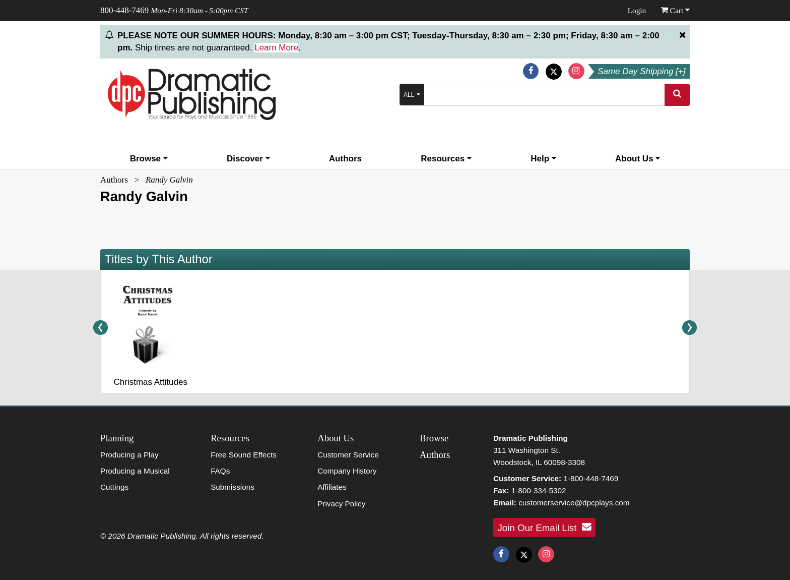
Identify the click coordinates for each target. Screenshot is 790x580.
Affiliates (332, 487)
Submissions (232, 487)
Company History (346, 471)
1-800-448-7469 (590, 478)
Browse (149, 158)
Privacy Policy (341, 503)
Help (543, 158)
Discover (248, 158)
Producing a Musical (135, 471)
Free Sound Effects (244, 454)
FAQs (220, 471)
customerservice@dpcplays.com (573, 502)
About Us (637, 158)
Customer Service (348, 454)
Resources (446, 158)
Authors (345, 158)
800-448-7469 (124, 10)
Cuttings (114, 487)
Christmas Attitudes (150, 382)
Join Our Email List (544, 527)
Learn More (276, 47)
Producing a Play (129, 454)
